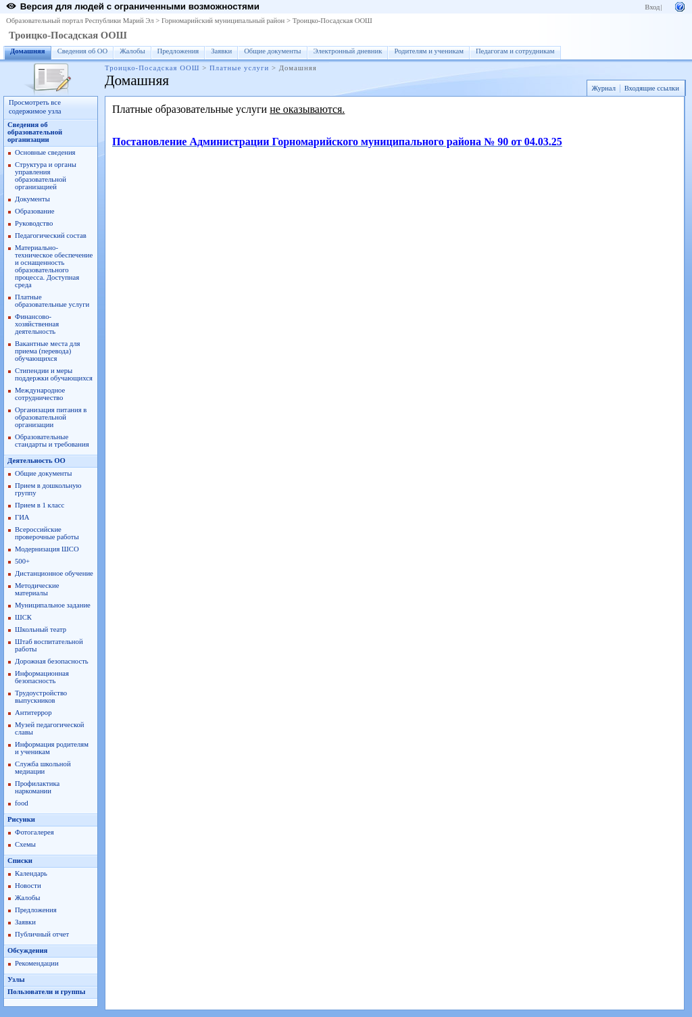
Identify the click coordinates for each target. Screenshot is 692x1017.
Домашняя (27, 51)
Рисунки (21, 819)
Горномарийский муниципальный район (223, 20)
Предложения (178, 51)
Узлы (16, 979)
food (21, 803)
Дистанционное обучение (54, 573)
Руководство (34, 223)
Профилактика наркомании (37, 787)
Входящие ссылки (651, 88)
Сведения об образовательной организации (34, 132)
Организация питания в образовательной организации (50, 417)
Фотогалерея (34, 832)
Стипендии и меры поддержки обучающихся (54, 374)
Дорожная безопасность (52, 661)
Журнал (603, 88)
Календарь (31, 873)
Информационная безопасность (42, 677)
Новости (28, 885)
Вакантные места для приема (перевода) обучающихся (47, 351)
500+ (22, 561)
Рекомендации (37, 963)
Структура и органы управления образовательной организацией (45, 176)
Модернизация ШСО (47, 549)
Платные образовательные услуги (52, 300)
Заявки (221, 51)
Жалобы (132, 51)
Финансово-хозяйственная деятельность (37, 324)
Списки (19, 860)
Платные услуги (239, 68)
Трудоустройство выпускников (41, 696)
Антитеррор (33, 712)
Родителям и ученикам (429, 51)
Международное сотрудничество (40, 394)
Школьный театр (40, 629)
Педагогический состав (50, 235)
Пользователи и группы (46, 991)
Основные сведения (45, 152)
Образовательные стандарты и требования (52, 440)
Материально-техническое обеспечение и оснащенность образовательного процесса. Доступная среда (54, 266)
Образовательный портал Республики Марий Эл (80, 20)
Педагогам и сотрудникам (515, 51)
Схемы (25, 844)
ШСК (23, 617)
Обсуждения (27, 950)
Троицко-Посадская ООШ (332, 20)
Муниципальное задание (53, 605)
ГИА (22, 517)
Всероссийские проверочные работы (47, 533)
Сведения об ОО (82, 51)
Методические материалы (37, 589)
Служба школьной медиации (43, 767)
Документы (32, 199)
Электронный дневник (348, 51)
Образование (34, 211)
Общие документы (272, 51)
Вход (652, 7)
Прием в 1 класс (39, 505)
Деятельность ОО (36, 460)
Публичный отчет (42, 934)
